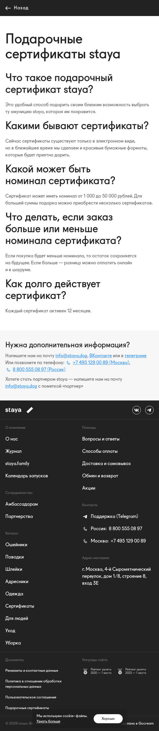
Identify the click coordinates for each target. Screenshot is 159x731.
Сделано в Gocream (137, 723)
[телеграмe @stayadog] (149, 410)
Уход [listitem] (10, 630)
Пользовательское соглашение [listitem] (30, 697)
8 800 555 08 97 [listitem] (112, 528)
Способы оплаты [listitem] (100, 451)
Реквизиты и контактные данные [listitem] (31, 671)
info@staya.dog (71, 355)
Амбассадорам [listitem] (21, 504)
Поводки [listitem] (14, 557)
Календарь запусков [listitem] (26, 476)
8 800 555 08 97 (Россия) (35, 370)
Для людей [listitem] (16, 618)
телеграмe (135, 355)
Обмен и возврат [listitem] (100, 476)
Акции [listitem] (88, 488)
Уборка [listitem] (13, 643)
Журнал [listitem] (13, 451)
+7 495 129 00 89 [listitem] (114, 541)
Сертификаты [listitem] (19, 606)
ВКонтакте (100, 355)
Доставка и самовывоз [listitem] (106, 463)
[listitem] (110, 516)
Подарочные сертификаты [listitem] (27, 708)
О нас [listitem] (11, 439)
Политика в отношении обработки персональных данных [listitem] (33, 684)
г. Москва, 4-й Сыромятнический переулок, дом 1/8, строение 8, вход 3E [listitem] (116, 576)
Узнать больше (48, 721)
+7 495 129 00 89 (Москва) (97, 363)
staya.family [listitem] (17, 463)
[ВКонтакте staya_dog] (136, 410)
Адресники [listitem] (16, 581)
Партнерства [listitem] (19, 516)
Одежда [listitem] (14, 594)
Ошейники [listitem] (16, 545)
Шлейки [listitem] (13, 569)
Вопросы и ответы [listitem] (101, 439)
